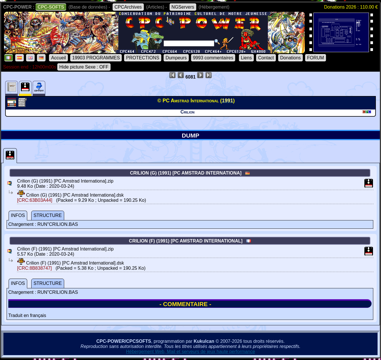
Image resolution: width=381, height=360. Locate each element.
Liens (246, 57)
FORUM (315, 57)
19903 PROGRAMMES (96, 57)
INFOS (18, 215)
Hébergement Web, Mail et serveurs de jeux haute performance (190, 351)
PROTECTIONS (142, 57)
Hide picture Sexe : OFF (84, 66)
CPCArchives (128, 7)
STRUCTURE (48, 215)
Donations (290, 57)
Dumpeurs (176, 57)
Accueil (58, 57)
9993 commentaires (213, 57)
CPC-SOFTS (51, 7)
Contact (266, 57)
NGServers (183, 7)
